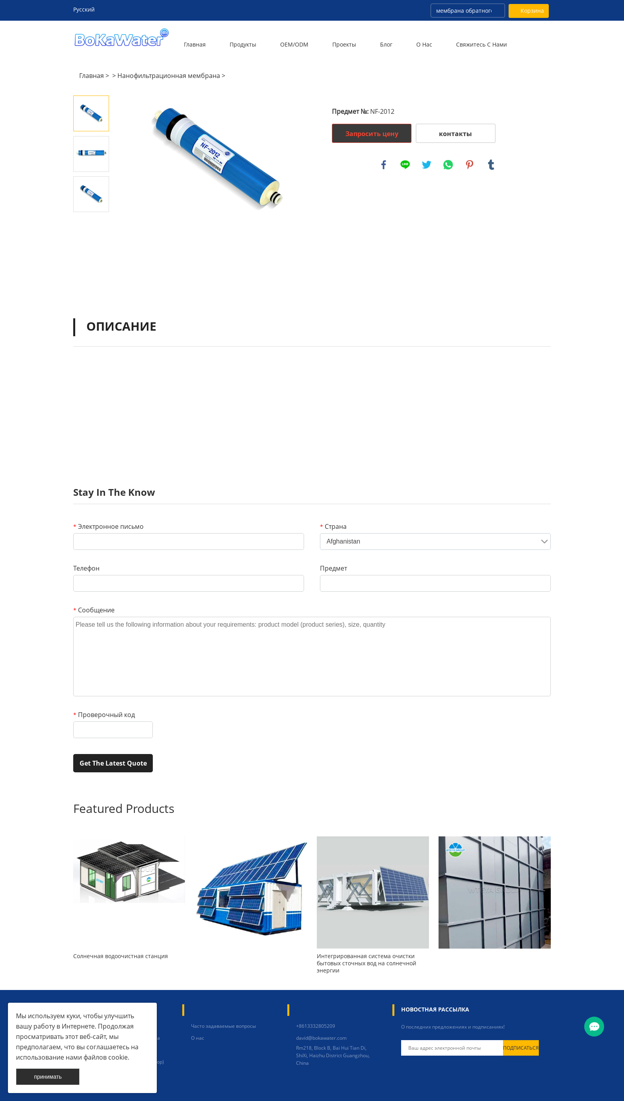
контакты (455, 133)
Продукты (243, 44)
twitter (427, 165)
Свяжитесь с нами (481, 44)
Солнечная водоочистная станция (120, 956)
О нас (424, 44)
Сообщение (94, 610)
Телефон (86, 568)
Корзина (532, 10)
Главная (195, 44)
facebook (384, 165)
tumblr (491, 165)
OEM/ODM (294, 44)
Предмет (333, 568)
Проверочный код (104, 714)
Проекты (344, 44)
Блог (386, 44)
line (405, 165)
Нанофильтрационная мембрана (168, 75)
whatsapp (448, 165)
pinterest (470, 165)
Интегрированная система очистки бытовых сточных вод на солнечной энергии (366, 963)
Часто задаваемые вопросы (223, 1026)
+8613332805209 (315, 1026)
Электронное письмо (108, 526)
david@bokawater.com (321, 1038)
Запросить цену (371, 133)
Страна (333, 526)
